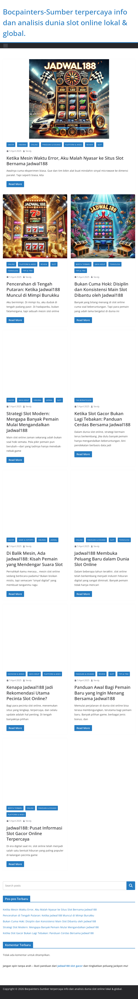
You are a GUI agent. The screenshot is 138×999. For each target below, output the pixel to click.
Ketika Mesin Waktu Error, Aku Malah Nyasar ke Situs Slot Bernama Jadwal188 (64, 160)
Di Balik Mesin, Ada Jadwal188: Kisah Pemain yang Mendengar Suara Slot (34, 558)
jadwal (49, 400)
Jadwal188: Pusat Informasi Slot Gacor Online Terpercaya (34, 833)
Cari (131, 886)
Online (34, 144)
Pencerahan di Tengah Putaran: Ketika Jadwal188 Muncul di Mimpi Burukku (33, 289)
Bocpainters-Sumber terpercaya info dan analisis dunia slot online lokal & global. (65, 22)
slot (100, 144)
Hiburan (22, 144)
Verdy (28, 150)
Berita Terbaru (83, 264)
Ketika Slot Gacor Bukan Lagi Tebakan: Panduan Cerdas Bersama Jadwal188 (102, 418)
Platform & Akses (73, 144)
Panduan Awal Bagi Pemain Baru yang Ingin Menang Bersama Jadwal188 (102, 692)
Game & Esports (26, 540)
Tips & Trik (28, 270)
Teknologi (13, 270)
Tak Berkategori (83, 400)
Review (89, 144)
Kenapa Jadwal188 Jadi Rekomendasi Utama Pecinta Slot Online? (29, 692)
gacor (11, 144)
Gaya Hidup (100, 264)
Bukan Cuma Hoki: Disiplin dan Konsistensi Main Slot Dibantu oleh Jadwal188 (101, 289)
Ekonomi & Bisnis (16, 674)
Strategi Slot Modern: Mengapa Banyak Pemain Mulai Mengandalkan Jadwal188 (32, 421)
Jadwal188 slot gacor (70, 966)
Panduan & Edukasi (51, 144)
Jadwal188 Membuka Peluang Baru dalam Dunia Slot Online (101, 558)
